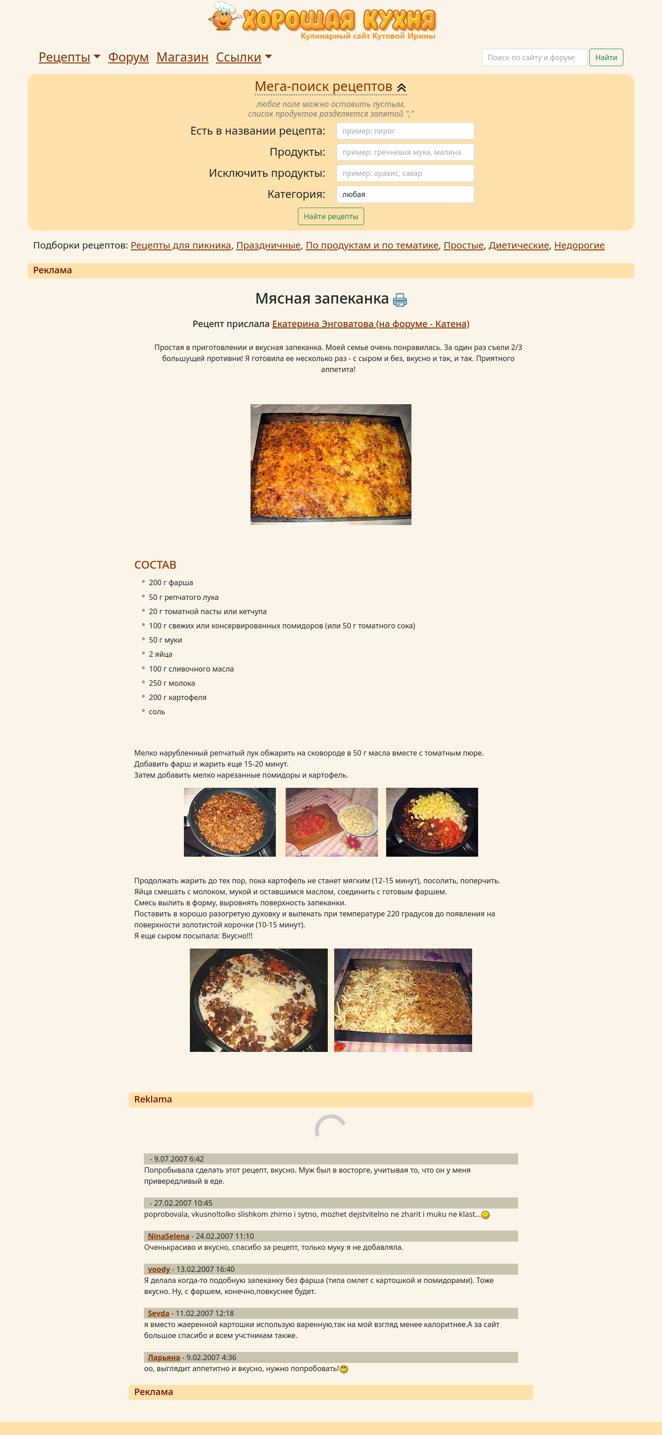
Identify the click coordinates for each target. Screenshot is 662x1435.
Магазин (182, 56)
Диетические (519, 244)
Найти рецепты (331, 216)
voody (159, 1269)
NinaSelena (168, 1236)
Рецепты (65, 56)
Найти (606, 57)
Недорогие (579, 244)
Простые (464, 244)
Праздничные (268, 244)
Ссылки (239, 56)
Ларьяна (164, 1357)
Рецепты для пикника (181, 244)
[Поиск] (535, 57)
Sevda (159, 1313)
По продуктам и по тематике (372, 244)
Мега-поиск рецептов (331, 86)
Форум (128, 56)
